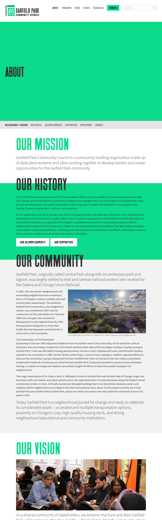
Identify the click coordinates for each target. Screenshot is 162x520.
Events (86, 7)
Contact (99, 50)
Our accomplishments (32, 167)
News (77, 7)
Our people (36, 50)
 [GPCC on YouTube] (75, 496)
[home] (27, 11)
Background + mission (16, 50)
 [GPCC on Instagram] (69, 496)
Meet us (24, 466)
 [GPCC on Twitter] (64, 496)
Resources (98, 7)
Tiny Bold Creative (78, 512)
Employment (86, 50)
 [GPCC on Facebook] (58, 496)
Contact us (101, 495)
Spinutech (104, 512)
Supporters (71, 50)
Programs (67, 7)
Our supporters (63, 167)
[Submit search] (154, 7)
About (55, 7)
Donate (113, 7)
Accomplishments (53, 50)
